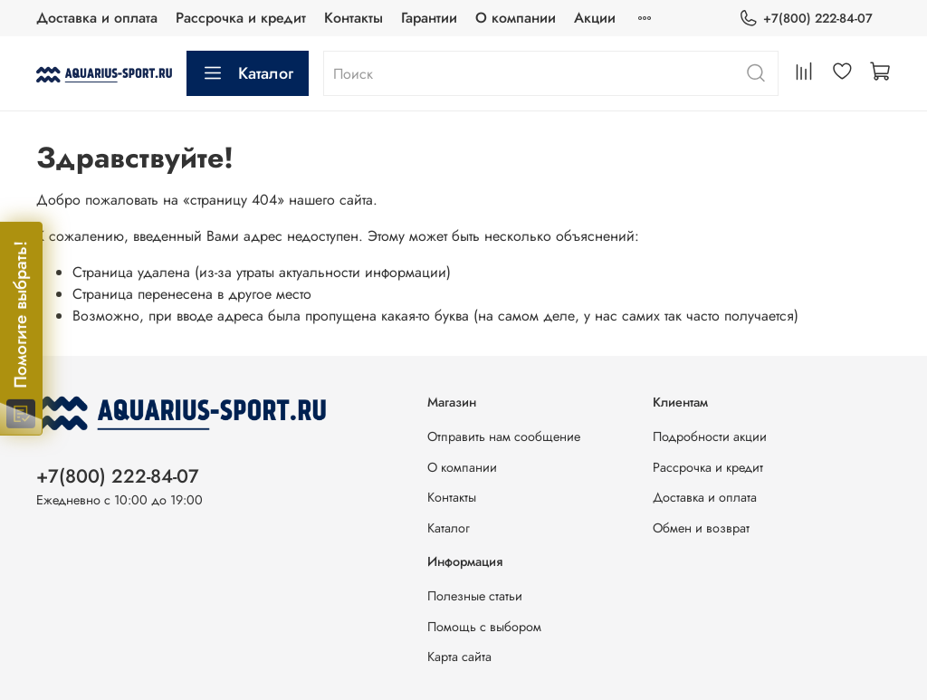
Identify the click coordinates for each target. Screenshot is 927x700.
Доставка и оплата (97, 17)
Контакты (353, 17)
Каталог (247, 73)
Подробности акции (710, 436)
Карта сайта (459, 656)
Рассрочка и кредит (241, 17)
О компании (515, 17)
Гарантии (429, 17)
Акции (595, 17)
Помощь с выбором (484, 627)
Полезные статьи (474, 596)
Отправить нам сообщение (503, 436)
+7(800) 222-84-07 (806, 18)
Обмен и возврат (701, 528)
